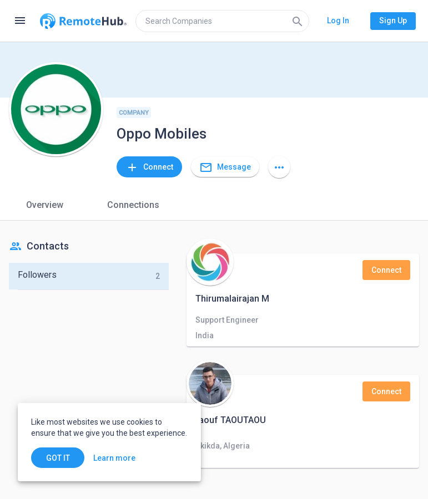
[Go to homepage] (83, 21)
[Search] (297, 21)
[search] (222, 21)
